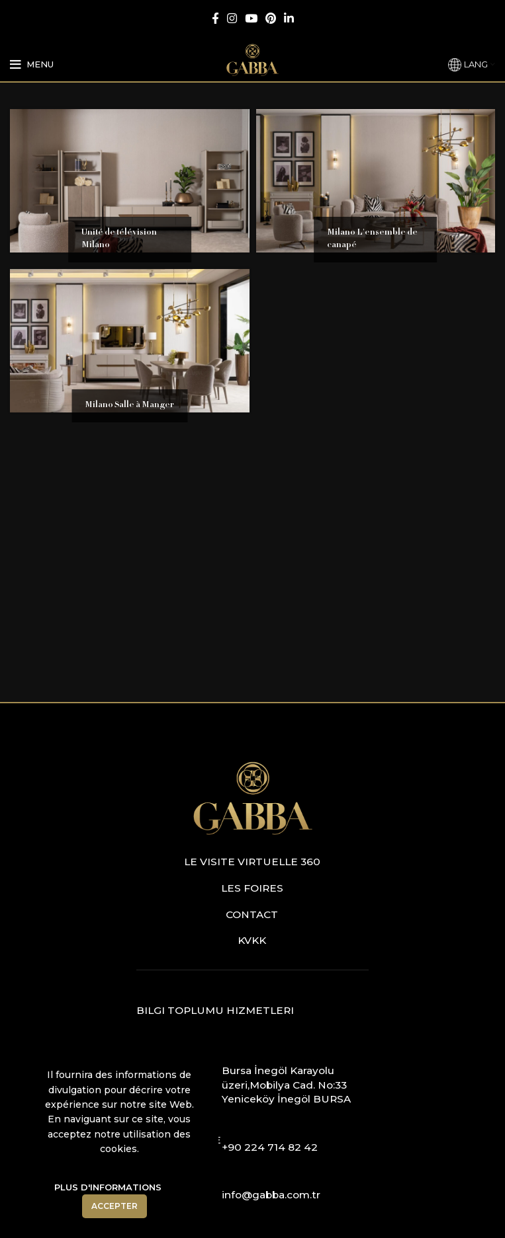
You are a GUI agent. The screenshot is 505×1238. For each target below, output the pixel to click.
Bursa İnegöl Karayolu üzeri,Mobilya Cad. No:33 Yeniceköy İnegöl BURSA (286, 1084)
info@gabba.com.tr (271, 1194)
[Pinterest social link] (270, 18)
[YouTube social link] (251, 18)
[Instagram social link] (232, 18)
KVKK (252, 940)
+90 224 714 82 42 (270, 1147)
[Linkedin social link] (289, 18)
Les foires (252, 888)
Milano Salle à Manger (129, 405)
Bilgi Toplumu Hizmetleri (215, 1010)
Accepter (114, 1206)
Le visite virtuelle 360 (252, 861)
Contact (252, 914)
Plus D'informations (107, 1187)
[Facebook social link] (215, 18)
